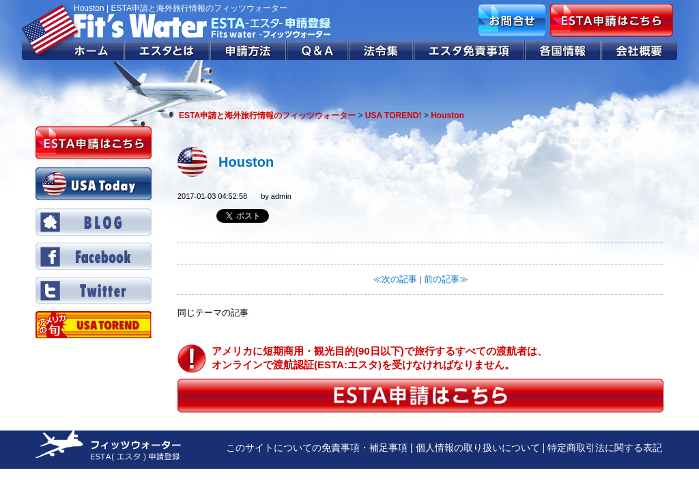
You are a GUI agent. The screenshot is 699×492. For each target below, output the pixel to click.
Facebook (93, 256)
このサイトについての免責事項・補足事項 (317, 447)
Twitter (93, 290)
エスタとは (167, 50)
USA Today (93, 183)
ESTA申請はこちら (611, 20)
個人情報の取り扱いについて (478, 447)
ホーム (73, 50)
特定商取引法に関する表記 (604, 447)
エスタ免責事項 (469, 50)
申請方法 (248, 50)
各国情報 (563, 50)
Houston (246, 161)
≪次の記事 (395, 279)
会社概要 (639, 50)
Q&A (318, 50)
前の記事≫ (446, 279)
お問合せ (512, 20)
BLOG (93, 222)
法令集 (382, 50)
